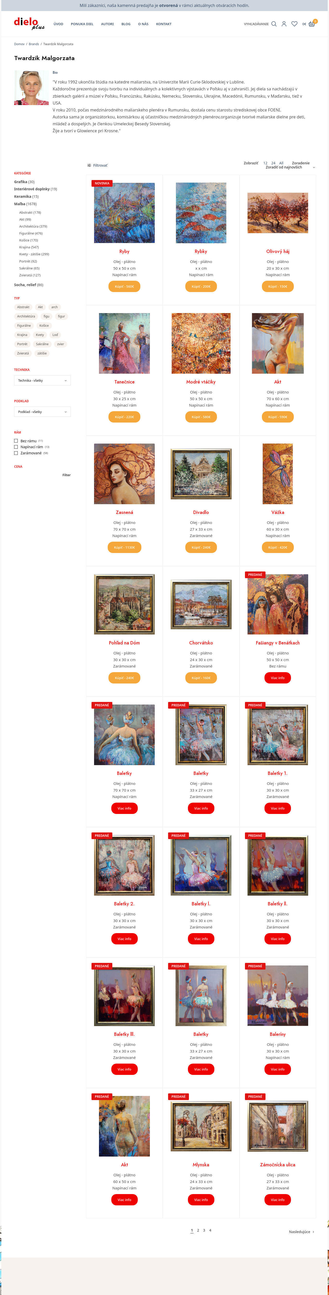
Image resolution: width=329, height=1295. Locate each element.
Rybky (201, 251)
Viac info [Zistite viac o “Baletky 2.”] (124, 938)
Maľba (19, 203)
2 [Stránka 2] (198, 1230)
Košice (24, 240)
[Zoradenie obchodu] (288, 167)
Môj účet (175, 1282)
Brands (34, 44)
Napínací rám (32, 446)
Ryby (125, 251)
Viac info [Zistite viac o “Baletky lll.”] (124, 1069)
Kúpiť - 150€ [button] (277, 286)
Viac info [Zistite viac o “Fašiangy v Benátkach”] (278, 677)
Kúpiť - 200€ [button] (201, 286)
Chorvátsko (201, 643)
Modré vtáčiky (201, 382)
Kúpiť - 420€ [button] (277, 547)
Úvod (58, 24)
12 (265, 163)
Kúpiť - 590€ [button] (277, 417)
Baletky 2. (124, 903)
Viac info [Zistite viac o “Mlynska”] (201, 1199)
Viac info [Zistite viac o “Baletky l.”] (201, 938)
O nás (143, 24)
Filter (66, 475)
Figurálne (26, 233)
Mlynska (201, 1164)
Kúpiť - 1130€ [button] (124, 547)
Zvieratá (25, 275)
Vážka (277, 512)
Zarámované (31, 453)
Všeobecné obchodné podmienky (273, 1290)
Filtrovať (97, 165)
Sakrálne (26, 268)
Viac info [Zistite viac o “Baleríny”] (278, 1069)
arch (54, 307)
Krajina (24, 247)
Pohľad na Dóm (124, 643)
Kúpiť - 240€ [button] (201, 547)
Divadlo (201, 512)
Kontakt (163, 24)
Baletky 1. (278, 773)
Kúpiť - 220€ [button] (124, 417)
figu (46, 316)
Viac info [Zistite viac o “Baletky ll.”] (278, 938)
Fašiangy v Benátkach (278, 643)
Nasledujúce (299, 1231)
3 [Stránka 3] (204, 1230)
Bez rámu (28, 440)
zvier (60, 344)
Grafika (20, 181)
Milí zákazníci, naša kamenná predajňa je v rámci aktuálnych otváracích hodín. (164, 5)
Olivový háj (277, 251)
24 (273, 163)
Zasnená (124, 512)
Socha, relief (25, 284)
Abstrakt (25, 212)
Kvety (40, 335)
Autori (107, 24)
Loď (55, 335)
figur (61, 316)
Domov (19, 44)
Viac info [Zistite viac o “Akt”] (124, 1199)
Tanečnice (124, 382)
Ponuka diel (82, 24)
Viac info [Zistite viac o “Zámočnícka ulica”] (278, 1199)
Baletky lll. (124, 1034)
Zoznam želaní (180, 1290)
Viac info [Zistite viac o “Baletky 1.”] (278, 808)
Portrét (24, 261)
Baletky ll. (278, 903)
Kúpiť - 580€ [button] (201, 417)
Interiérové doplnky (32, 188)
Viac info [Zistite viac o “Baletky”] (124, 808)
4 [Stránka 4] (210, 1230)
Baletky (124, 773)
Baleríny (278, 1034)
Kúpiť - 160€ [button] (201, 677)
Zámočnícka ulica (277, 1164)
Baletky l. (201, 903)
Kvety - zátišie (30, 254)
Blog (126, 24)
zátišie (42, 353)
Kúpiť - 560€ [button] (124, 286)
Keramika (22, 196)
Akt (21, 219)
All (281, 163)
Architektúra (29, 226)
